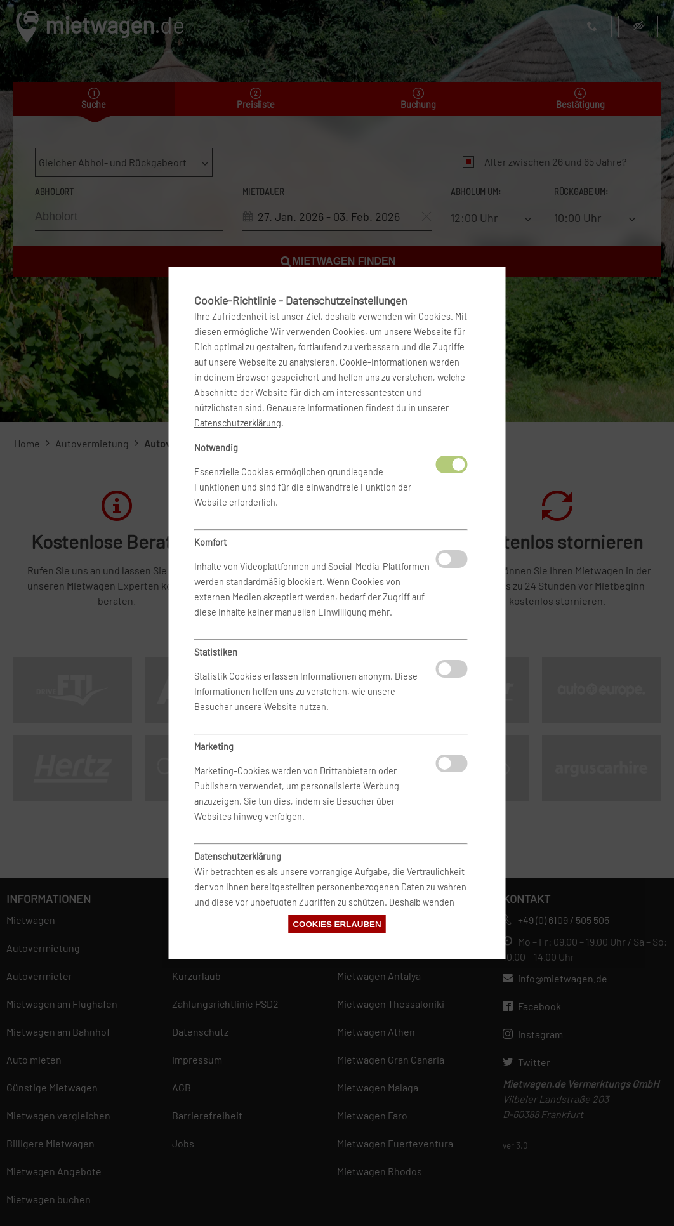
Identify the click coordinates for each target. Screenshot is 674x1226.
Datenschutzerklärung (237, 423)
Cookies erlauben (337, 924)
